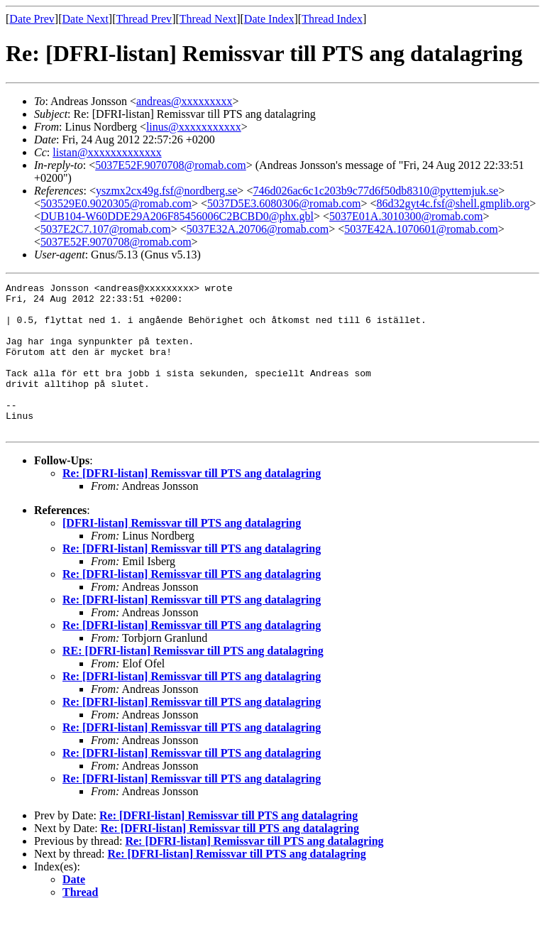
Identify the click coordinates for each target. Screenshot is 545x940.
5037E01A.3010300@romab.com (406, 216)
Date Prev (32, 19)
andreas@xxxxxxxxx (184, 101)
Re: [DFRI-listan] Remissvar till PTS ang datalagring (191, 503)
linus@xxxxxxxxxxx (193, 127)
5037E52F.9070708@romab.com (170, 165)
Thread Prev (144, 19)
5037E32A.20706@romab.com (258, 229)
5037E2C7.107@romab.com (105, 229)
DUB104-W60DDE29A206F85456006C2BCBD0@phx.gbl (177, 216)
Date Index (269, 19)
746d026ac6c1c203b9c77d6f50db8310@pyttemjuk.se (375, 191)
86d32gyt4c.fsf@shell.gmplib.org (453, 203)
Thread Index (332, 19)
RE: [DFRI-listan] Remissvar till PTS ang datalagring (193, 680)
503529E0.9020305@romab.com (116, 203)
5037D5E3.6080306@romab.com (283, 203)
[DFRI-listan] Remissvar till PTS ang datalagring (181, 553)
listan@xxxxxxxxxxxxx (107, 152)
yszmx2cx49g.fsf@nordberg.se (166, 191)
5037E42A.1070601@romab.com (420, 229)
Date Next (85, 19)
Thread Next (208, 19)
